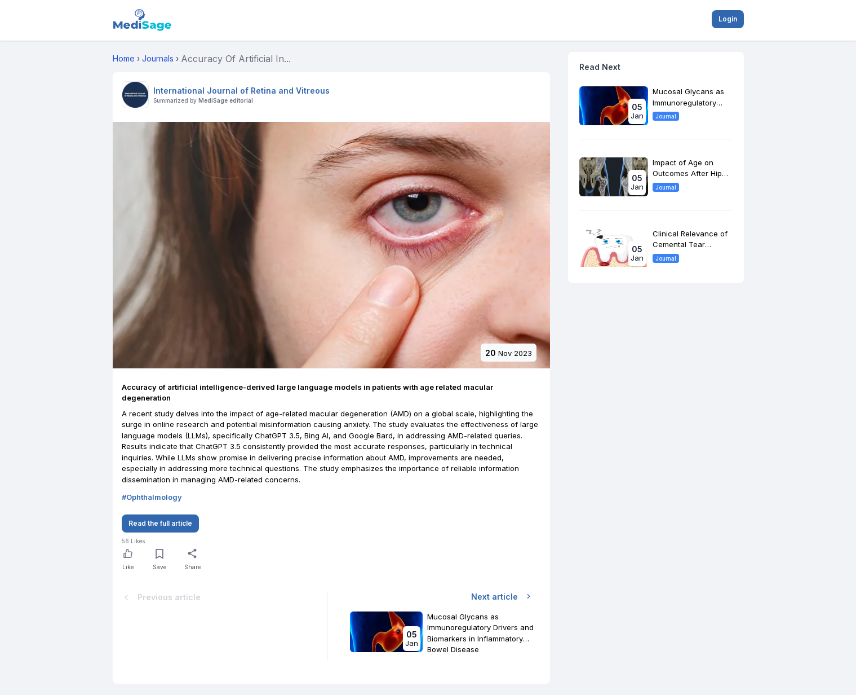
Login (727, 19)
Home (124, 58)
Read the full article (160, 523)
